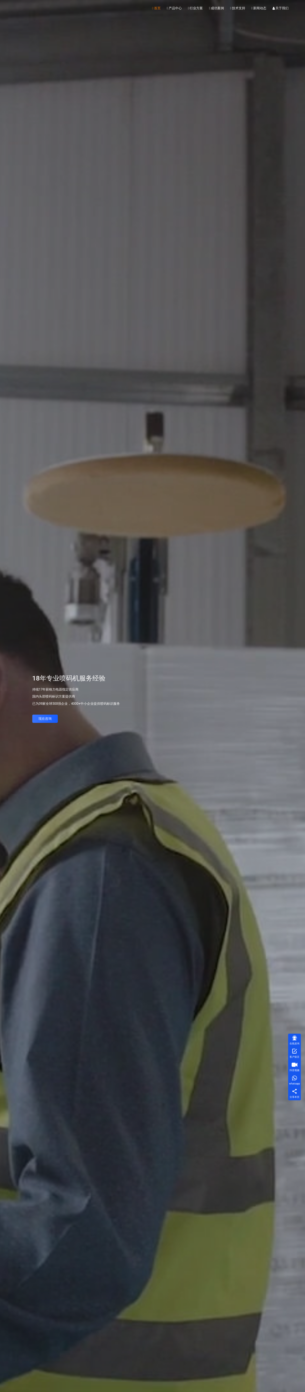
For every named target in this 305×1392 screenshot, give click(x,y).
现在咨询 (45, 719)
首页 (156, 8)
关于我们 (281, 8)
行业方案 (195, 8)
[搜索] (296, 8)
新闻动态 (258, 8)
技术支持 (237, 8)
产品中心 (174, 8)
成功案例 (216, 8)
